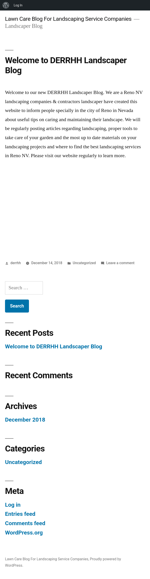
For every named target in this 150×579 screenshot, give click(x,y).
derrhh (15, 263)
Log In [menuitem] (18, 5)
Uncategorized (84, 263)
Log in (13, 504)
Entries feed (20, 514)
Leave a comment (120, 263)
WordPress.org (24, 532)
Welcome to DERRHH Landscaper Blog (53, 346)
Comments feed (25, 523)
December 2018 (25, 419)
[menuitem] (6, 5)
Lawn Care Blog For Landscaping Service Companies (68, 19)
